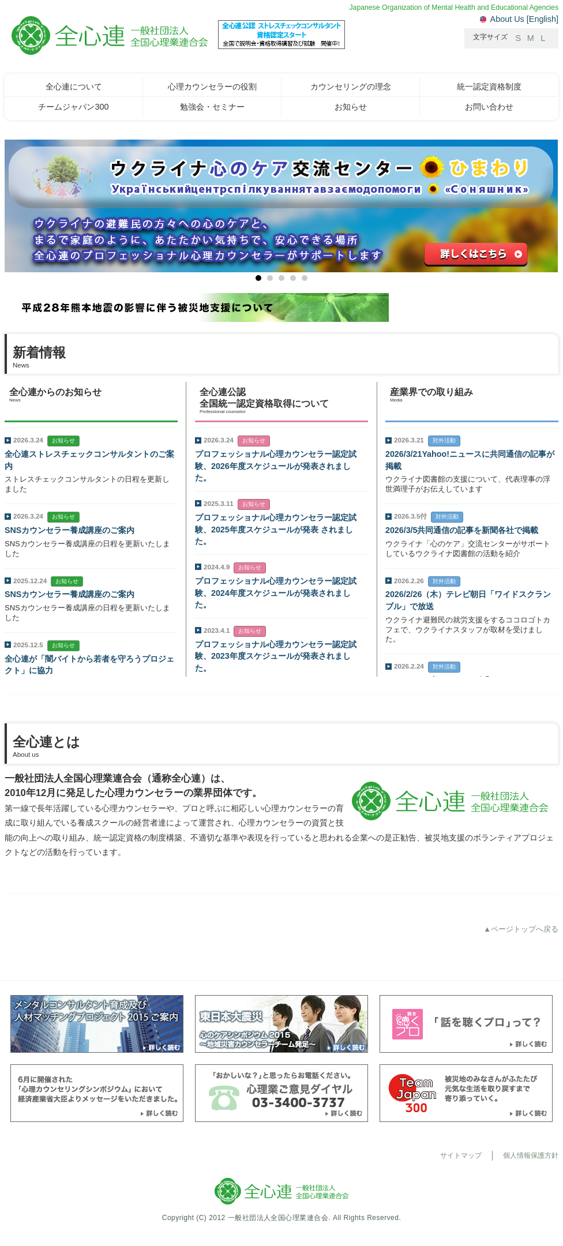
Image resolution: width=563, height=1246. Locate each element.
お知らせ (351, 106)
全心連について (74, 86)
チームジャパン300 (73, 106)
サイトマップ (461, 1155)
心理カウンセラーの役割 (212, 86)
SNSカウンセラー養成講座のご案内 (69, 530)
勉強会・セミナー (212, 106)
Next (14, 213)
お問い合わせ (489, 106)
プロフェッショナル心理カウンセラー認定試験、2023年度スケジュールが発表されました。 (275, 656)
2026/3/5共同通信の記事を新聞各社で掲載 (461, 530)
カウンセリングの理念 (350, 86)
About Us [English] (524, 19)
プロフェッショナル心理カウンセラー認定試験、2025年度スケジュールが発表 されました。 (275, 529)
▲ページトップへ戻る (520, 929)
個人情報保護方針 (530, 1155)
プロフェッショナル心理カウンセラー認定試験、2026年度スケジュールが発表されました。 (275, 465)
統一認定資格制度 (489, 86)
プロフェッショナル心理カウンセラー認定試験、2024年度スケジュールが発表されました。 (275, 592)
